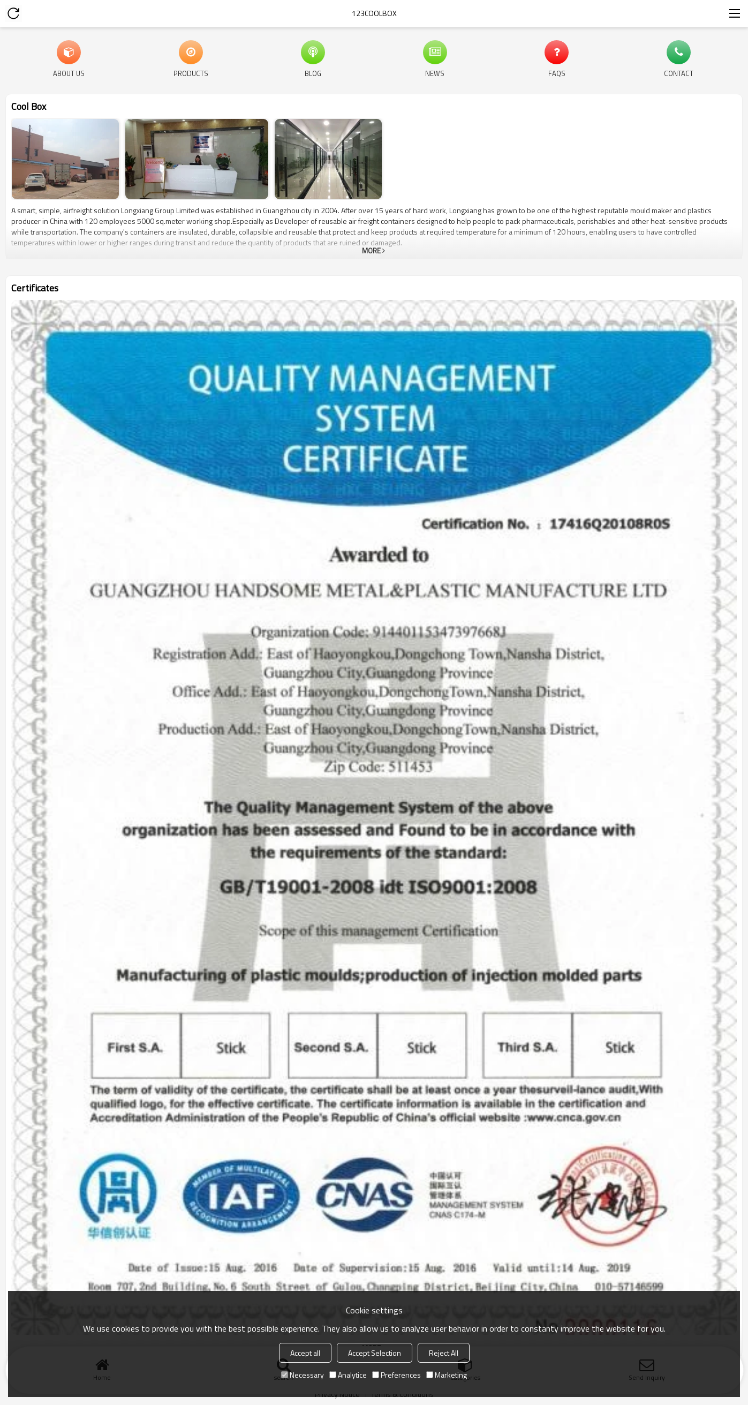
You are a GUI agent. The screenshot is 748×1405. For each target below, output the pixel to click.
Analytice (348, 1374)
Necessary (302, 1374)
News (434, 73)
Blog (313, 73)
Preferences (396, 1374)
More (371, 250)
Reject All (443, 1352)
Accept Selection (374, 1352)
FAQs (556, 73)
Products (190, 73)
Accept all (305, 1352)
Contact (678, 73)
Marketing (446, 1374)
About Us (69, 73)
